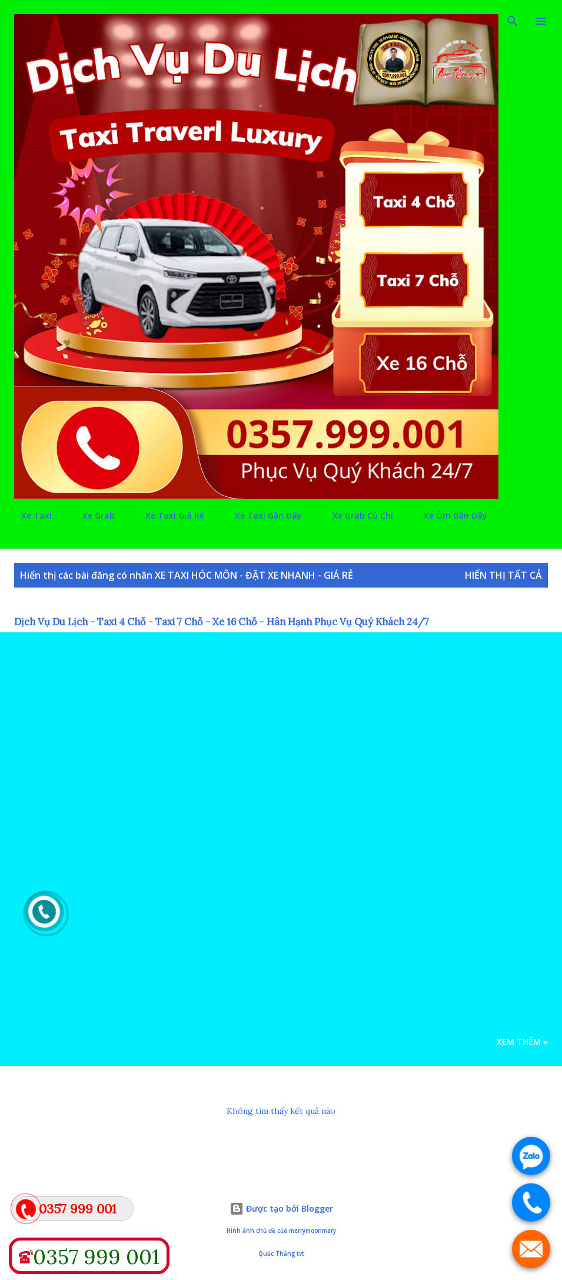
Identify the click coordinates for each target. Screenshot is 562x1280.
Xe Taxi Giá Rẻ (167, 515)
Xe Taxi (29, 515)
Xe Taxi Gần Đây (261, 515)
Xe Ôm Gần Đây (448, 515)
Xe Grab (91, 515)
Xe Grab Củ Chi (355, 515)
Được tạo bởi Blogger (281, 1208)
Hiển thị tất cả (503, 575)
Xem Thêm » (522, 1041)
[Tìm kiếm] (513, 21)
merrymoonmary (312, 1231)
